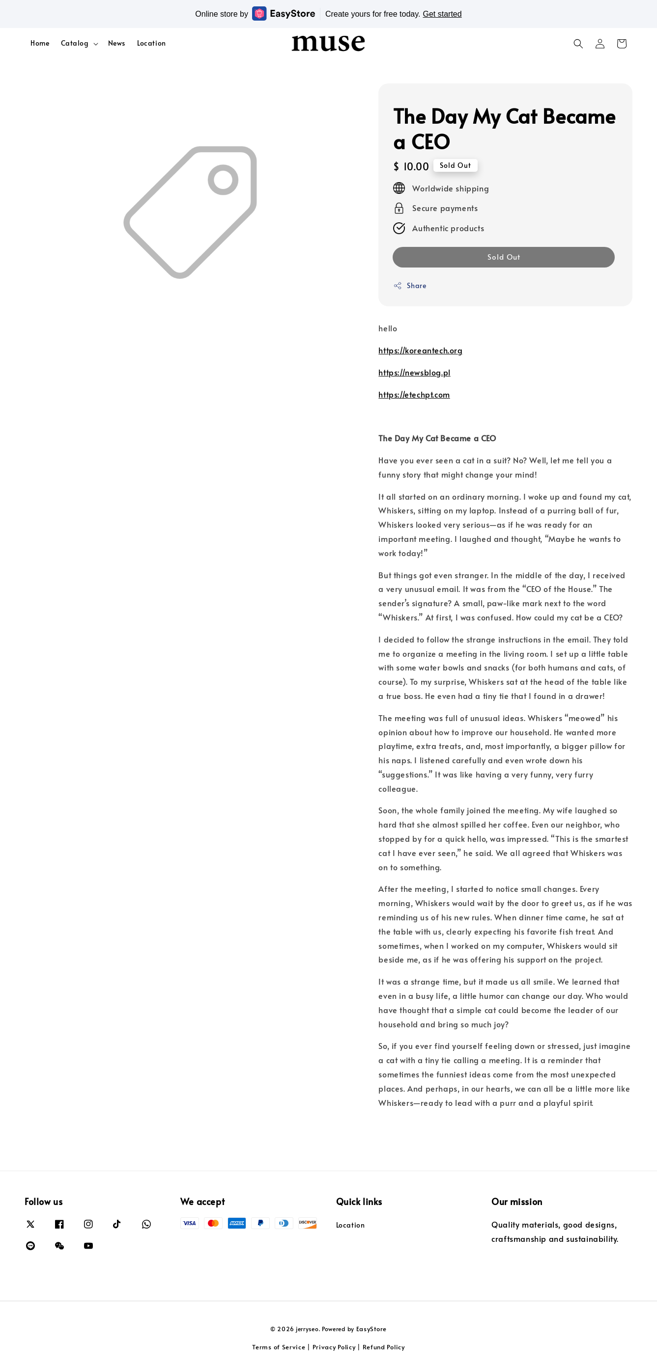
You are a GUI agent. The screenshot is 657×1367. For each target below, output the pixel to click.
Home (39, 43)
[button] (578, 43)
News (116, 43)
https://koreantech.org (420, 350)
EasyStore (371, 1328)
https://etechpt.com (414, 394)
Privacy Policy (334, 1346)
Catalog (74, 43)
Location (151, 43)
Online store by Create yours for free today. (328, 13)
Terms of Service (278, 1346)
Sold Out (503, 256)
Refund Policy (384, 1346)
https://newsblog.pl (414, 372)
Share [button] (409, 285)
